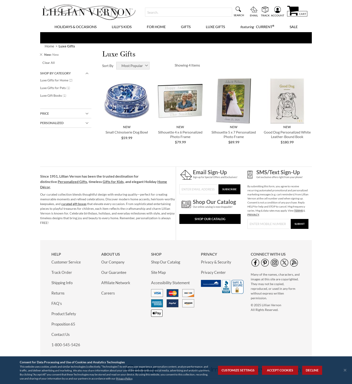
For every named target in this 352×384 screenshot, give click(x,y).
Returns (57, 293)
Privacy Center (213, 272)
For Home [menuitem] (156, 27)
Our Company (113, 262)
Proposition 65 (63, 324)
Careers (108, 293)
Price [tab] (44, 113)
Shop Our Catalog (210, 219)
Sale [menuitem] (294, 27)
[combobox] (188, 12)
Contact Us (60, 334)
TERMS (298, 210)
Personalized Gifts (72, 181)
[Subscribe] (229, 189)
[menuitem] (257, 26)
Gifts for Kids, (114, 181)
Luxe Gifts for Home (59, 80)
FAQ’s (56, 303)
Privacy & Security (216, 262)
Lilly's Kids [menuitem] (122, 27)
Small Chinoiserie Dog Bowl (127, 132)
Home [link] (49, 46)
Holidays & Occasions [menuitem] (76, 27)
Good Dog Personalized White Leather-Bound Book (287, 134)
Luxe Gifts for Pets (57, 88)
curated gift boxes (73, 204)
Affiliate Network (115, 282)
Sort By (107, 65)
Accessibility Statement (170, 282)
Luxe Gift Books (55, 95)
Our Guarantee (113, 272)
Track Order (61, 272)
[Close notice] (345, 370)
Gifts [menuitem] (186, 27)
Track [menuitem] (265, 15)
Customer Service (66, 262)
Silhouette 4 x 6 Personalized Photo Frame (180, 134)
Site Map (158, 272)
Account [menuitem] (277, 15)
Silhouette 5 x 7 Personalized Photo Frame (233, 134)
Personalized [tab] (52, 123)
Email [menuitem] (254, 15)
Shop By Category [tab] (55, 73)
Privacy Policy (124, 378)
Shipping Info (62, 282)
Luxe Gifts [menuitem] (215, 27)
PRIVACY (253, 214)
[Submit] (299, 224)
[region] (176, 370)
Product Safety (63, 313)
